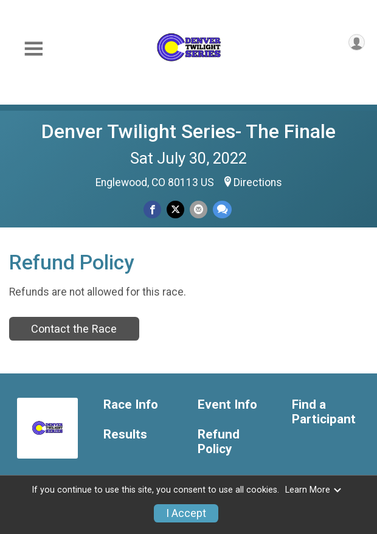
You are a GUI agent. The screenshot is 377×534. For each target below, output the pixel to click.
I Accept (186, 513)
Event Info (227, 405)
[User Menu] (356, 42)
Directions (257, 182)
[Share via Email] (198, 209)
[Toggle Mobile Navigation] (33, 48)
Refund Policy (219, 442)
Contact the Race (74, 328)
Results (125, 435)
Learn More (313, 490)
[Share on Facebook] (152, 209)
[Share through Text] (222, 209)
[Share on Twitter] (175, 209)
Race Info (130, 405)
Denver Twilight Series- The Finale (188, 131)
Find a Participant (324, 412)
